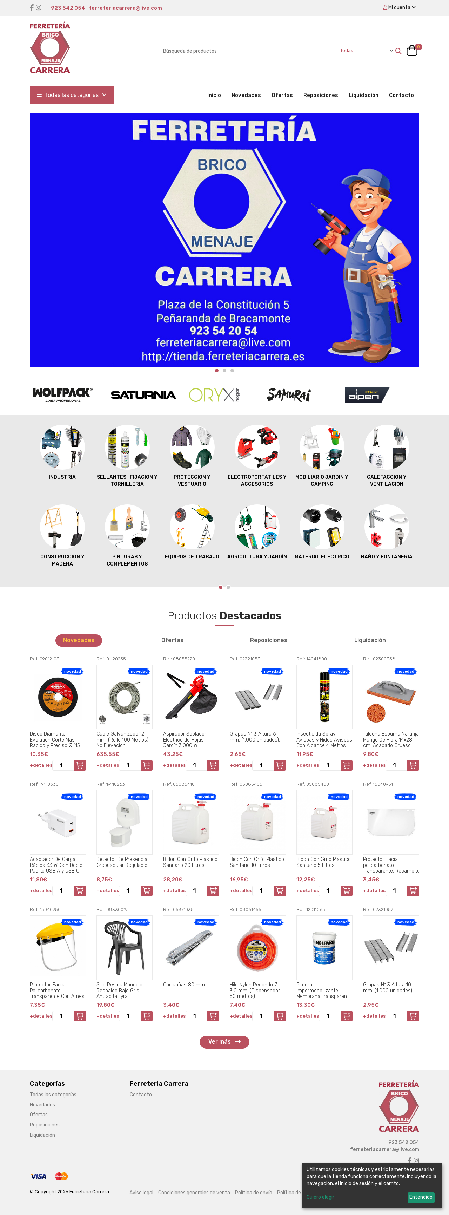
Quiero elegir (320, 1197)
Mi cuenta (399, 8)
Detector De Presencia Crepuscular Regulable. (122, 862)
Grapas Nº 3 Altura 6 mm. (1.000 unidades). (255, 737)
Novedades (246, 95)
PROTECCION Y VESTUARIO (192, 455)
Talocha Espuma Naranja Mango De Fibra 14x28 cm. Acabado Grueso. (391, 740)
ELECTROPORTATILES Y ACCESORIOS (257, 455)
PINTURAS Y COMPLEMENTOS (127, 535)
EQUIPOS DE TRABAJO (192, 532)
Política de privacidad (301, 1193)
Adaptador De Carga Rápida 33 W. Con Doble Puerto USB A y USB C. (56, 865)
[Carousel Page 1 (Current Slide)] (216, 370)
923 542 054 (68, 8)
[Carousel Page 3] (232, 370)
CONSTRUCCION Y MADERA (62, 535)
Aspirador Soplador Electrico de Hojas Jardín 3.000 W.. (184, 740)
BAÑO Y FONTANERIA (387, 532)
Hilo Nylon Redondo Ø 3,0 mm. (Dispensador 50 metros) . (255, 990)
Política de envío (253, 1193)
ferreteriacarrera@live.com (125, 8)
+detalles (41, 765)
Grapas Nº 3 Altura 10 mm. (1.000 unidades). (388, 988)
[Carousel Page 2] (224, 370)
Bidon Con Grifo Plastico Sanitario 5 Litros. (323, 862)
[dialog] (372, 1185)
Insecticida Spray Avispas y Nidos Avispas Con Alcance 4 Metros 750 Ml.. (324, 740)
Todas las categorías (72, 95)
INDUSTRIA (62, 452)
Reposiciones (320, 95)
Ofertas (282, 95)
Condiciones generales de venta (194, 1193)
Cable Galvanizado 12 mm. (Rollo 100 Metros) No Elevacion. (122, 740)
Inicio (216, 94)
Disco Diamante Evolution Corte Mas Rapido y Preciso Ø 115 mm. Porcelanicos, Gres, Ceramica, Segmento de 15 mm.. (57, 740)
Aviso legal (141, 1193)
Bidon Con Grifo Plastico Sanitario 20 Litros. (190, 862)
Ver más (224, 1041)
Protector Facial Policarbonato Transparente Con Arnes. (58, 990)
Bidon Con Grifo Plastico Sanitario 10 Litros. (257, 862)
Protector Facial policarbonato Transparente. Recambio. (391, 865)
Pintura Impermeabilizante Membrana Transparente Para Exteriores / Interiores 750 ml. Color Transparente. (323, 990)
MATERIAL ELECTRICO (322, 532)
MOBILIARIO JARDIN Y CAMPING (321, 455)
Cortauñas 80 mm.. (185, 985)
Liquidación (363, 95)
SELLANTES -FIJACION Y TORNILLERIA (127, 455)
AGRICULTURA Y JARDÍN (257, 532)
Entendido (421, 1197)
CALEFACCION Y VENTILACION (387, 455)
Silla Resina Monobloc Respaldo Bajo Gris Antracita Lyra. (120, 990)
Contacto (401, 95)
